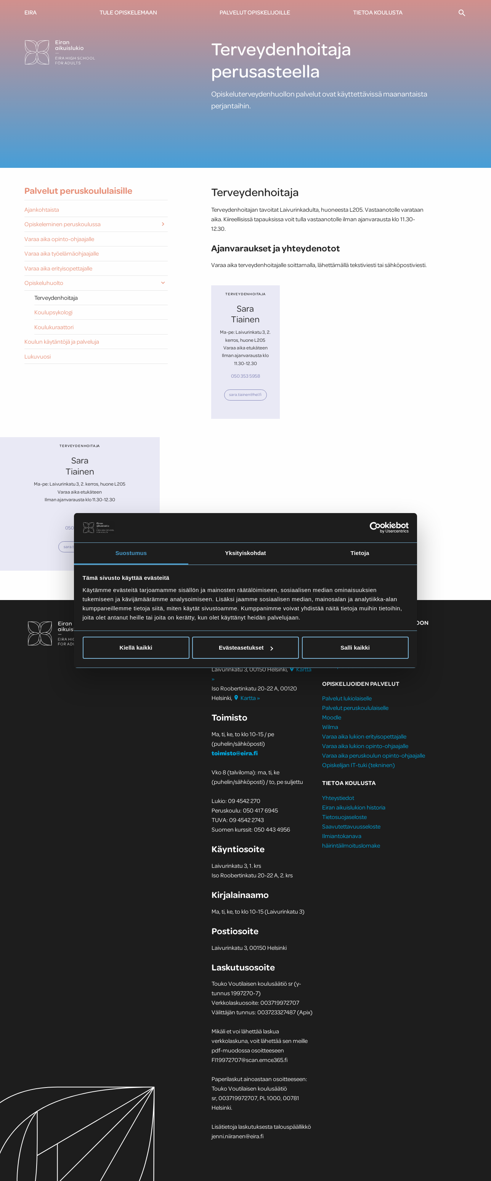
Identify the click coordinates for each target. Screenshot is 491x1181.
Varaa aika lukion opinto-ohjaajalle (365, 746)
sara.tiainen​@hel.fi (245, 394)
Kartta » (247, 697)
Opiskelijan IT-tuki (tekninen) (358, 765)
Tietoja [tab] (360, 553)
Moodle (331, 717)
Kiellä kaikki (136, 647)
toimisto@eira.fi (235, 753)
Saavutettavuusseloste (351, 826)
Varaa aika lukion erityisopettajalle (364, 736)
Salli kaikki (355, 647)
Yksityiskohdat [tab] (245, 553)
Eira (30, 12)
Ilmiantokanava (341, 836)
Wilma (330, 726)
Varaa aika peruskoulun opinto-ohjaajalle (373, 755)
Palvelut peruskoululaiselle (355, 707)
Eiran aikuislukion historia (353, 807)
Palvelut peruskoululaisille (78, 190)
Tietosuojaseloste (344, 817)
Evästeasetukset (246, 647)
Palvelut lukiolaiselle (347, 698)
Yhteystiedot (338, 797)
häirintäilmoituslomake (351, 845)
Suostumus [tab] (131, 553)
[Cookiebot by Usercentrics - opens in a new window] (375, 527)
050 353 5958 (245, 375)
